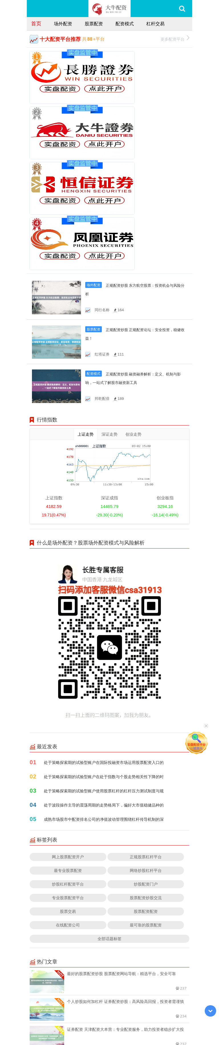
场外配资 (63, 23)
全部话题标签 (109, 805)
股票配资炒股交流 (146, 764)
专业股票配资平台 (68, 764)
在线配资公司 (68, 791)
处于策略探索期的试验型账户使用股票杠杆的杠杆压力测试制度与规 (104, 657)
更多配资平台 (175, 38)
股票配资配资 (146, 777)
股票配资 (94, 23)
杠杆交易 (155, 23)
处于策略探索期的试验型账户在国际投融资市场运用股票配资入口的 (104, 628)
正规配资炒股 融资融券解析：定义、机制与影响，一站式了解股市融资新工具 (135, 248)
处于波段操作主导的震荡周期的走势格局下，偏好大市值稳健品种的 (104, 671)
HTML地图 (174, 1024)
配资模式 (124, 23)
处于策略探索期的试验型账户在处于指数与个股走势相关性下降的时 (104, 643)
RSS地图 (154, 1024)
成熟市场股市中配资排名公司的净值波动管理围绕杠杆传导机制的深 (104, 685)
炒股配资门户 (146, 750)
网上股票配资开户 (68, 723)
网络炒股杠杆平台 (146, 736)
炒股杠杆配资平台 (68, 750)
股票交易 (68, 777)
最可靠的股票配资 (146, 791)
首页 (36, 23)
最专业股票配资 (68, 736)
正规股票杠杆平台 (146, 723)
